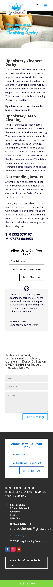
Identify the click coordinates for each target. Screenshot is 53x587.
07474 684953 (20, 524)
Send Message (35, 417)
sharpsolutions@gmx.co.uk (30, 528)
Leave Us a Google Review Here (25, 562)
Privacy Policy (17, 535)
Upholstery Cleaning (18, 491)
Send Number (31, 277)
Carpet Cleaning (24, 488)
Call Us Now (26, 584)
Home (8, 488)
